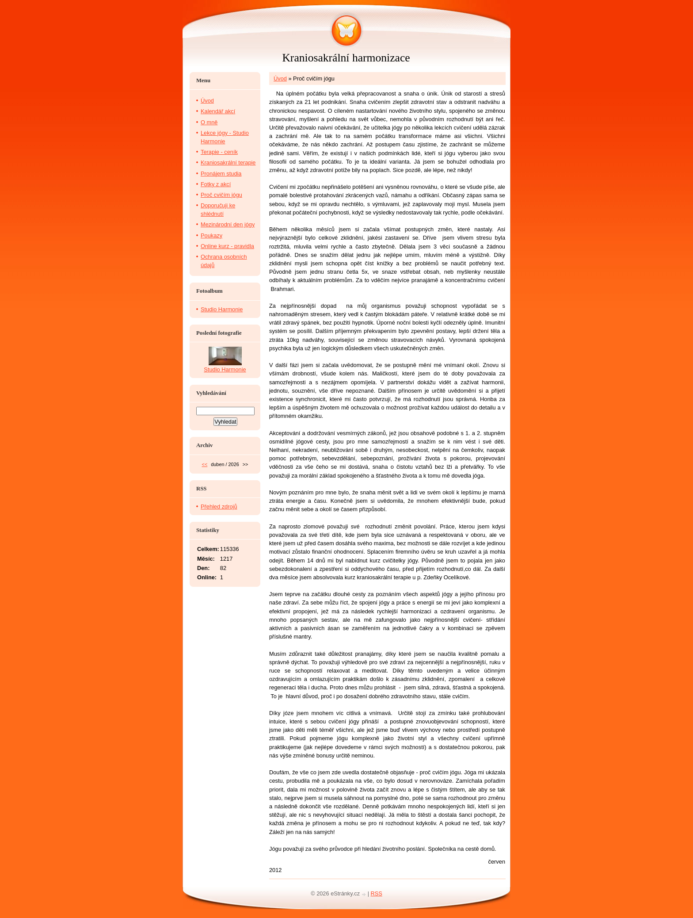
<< (205, 464)
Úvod (280, 78)
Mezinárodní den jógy (228, 224)
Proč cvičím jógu (221, 194)
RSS (376, 893)
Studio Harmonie (222, 309)
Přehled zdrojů (219, 506)
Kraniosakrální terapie (228, 162)
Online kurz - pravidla (227, 246)
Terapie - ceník (219, 152)
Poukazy (211, 235)
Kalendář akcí (218, 111)
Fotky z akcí (216, 184)
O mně (209, 122)
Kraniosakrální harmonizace (346, 57)
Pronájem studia (221, 173)
